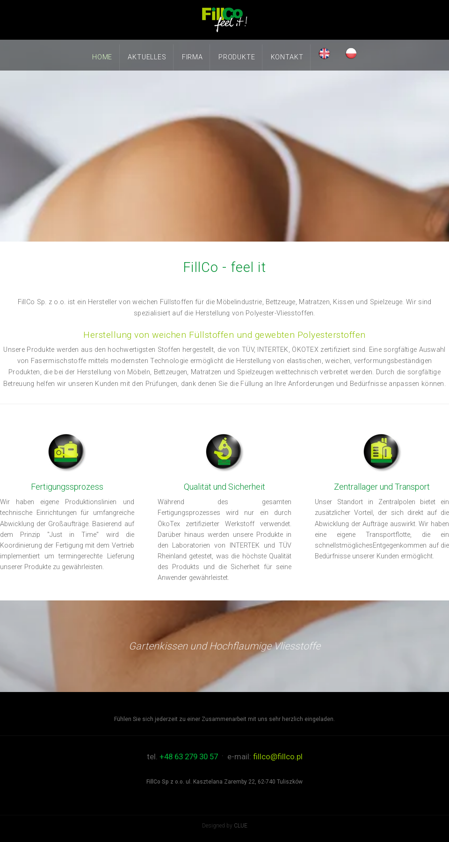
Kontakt (287, 57)
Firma (192, 57)
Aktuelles (147, 57)
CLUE (240, 825)
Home (102, 57)
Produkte (236, 57)
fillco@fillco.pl (278, 756)
